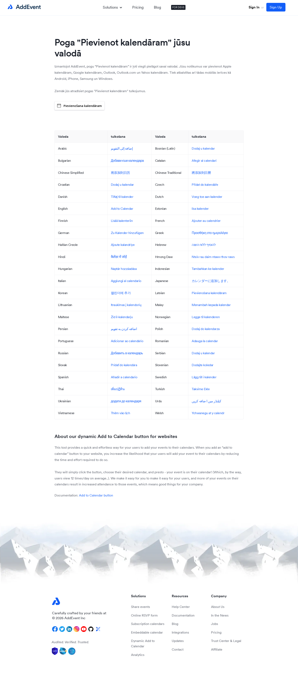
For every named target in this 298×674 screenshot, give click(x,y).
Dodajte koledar (202, 365)
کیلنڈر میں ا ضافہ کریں (206, 401)
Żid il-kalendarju (122, 317)
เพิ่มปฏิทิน (118, 389)
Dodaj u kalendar (203, 148)
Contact (177, 649)
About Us (217, 607)
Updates (178, 641)
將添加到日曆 (201, 173)
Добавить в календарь (127, 353)
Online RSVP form (144, 615)
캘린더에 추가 (121, 293)
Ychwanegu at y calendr (208, 413)
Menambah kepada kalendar (211, 305)
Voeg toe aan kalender (207, 197)
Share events (140, 607)
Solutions (112, 7)
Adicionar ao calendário (127, 341)
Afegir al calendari (204, 160)
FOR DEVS (178, 7)
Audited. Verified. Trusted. (70, 642)
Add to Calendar (122, 208)
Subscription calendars (147, 624)
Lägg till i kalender (204, 377)
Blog (157, 7)
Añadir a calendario (124, 377)
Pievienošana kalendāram (79, 106)
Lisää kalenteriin (122, 221)
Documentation (183, 615)
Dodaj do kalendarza (206, 329)
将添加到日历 (120, 173)
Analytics (137, 655)
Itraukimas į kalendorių (126, 305)
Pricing (138, 7)
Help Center (181, 607)
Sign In (254, 7)
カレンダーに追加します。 (211, 281)
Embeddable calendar (147, 632)
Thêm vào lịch (120, 413)
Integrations (180, 632)
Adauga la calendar (205, 341)
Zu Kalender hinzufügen (127, 233)
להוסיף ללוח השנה (204, 245)
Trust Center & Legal (226, 641)
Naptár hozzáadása (124, 269)
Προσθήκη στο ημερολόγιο (210, 233)
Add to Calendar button (96, 495)
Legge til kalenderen (206, 317)
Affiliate (216, 649)
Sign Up (276, 7)
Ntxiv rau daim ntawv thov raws (213, 257)
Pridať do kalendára (124, 365)
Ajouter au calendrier (206, 221)
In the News (219, 615)
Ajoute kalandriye (123, 245)
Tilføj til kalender (122, 197)
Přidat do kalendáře (205, 184)
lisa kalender (200, 208)
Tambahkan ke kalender (208, 269)
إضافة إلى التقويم (122, 148)
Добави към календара (127, 160)
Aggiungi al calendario (126, 281)
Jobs (214, 624)
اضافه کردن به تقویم (124, 329)
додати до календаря (126, 401)
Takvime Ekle (201, 389)
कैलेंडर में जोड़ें (119, 257)
